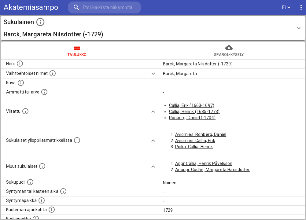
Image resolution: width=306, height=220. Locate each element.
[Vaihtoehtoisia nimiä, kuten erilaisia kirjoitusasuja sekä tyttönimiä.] (52, 73)
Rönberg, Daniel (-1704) (192, 117)
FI (286, 7)
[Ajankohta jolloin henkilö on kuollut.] (52, 210)
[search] (104, 7)
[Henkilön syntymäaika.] (63, 191)
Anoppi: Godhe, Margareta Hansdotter (212, 169)
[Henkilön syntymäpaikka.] (41, 200)
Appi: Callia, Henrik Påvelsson (204, 163)
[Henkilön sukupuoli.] (30, 182)
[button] (153, 28)
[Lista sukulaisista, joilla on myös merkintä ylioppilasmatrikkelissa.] (77, 140)
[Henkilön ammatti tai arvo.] (44, 92)
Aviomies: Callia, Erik (195, 140)
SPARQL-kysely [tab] (229, 50)
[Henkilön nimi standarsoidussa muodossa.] (20, 63)
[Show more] (153, 74)
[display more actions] (301, 7)
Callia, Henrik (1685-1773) (194, 111)
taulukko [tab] (77, 50)
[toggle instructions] (40, 22)
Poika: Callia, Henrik (194, 146)
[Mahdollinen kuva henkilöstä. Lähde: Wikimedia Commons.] (21, 83)
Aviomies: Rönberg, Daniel (201, 134)
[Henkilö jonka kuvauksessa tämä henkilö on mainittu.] (25, 111)
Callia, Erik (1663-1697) (192, 105)
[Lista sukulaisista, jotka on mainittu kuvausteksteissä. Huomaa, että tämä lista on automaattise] (42, 166)
